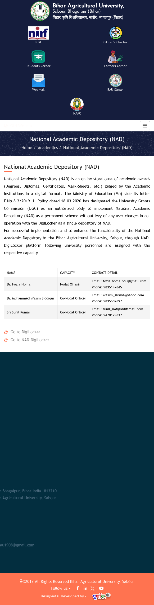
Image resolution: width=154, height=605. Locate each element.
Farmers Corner (115, 66)
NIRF (38, 42)
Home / (29, 147)
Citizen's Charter (115, 42)
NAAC (77, 113)
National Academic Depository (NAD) (98, 147)
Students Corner (39, 66)
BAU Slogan (115, 89)
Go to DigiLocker (25, 331)
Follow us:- (61, 588)
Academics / (50, 147)
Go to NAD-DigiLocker (30, 339)
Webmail (38, 89)
